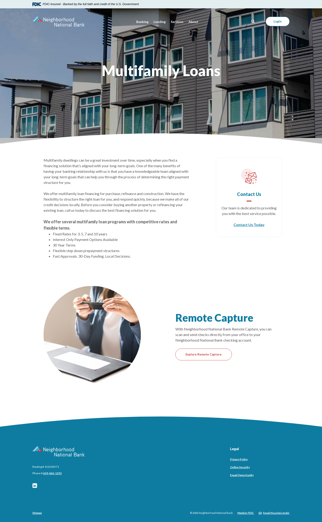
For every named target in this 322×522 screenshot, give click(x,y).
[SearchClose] (253, 21)
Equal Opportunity (242, 475)
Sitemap (37, 512)
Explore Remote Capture (204, 354)
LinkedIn (34, 485)
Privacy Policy (239, 459)
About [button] (193, 22)
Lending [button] (160, 22)
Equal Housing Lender (276, 512)
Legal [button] (234, 449)
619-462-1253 (52, 473)
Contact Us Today (249, 224)
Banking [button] (142, 22)
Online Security (240, 467)
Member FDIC (245, 512)
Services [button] (177, 22)
